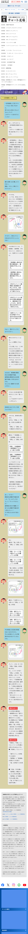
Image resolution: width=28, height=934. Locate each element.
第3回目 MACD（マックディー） (9, 30)
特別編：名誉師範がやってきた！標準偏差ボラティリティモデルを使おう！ (13, 80)
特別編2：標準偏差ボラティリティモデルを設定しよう (13, 85)
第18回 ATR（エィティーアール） (10, 77)
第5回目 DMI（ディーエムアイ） (9, 36)
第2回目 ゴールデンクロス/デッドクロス (11, 27)
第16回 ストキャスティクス (8, 71)
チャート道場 (21, 9)
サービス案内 (5, 891)
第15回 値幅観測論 (6, 68)
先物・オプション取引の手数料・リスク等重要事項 (14, 814)
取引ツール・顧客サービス (9, 900)
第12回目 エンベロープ (7, 59)
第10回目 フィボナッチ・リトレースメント (12, 53)
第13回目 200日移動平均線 (8, 62)
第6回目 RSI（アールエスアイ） (9, 39)
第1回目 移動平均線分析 (7, 24)
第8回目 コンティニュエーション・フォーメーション (13, 46)
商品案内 (4, 894)
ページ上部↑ (14, 920)
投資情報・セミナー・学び (9, 897)
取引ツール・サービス (10, 9)
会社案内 (4, 903)
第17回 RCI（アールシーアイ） (9, 74)
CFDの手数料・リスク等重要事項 (10, 819)
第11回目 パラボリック (7, 56)
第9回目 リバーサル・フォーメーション (11, 50)
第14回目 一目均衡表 (6, 65)
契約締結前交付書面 (7, 811)
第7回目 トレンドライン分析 (8, 42)
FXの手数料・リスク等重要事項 (10, 816)
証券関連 (4, 909)
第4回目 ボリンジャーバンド (8, 33)
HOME (2, 9)
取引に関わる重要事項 (8, 912)
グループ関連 (5, 906)
